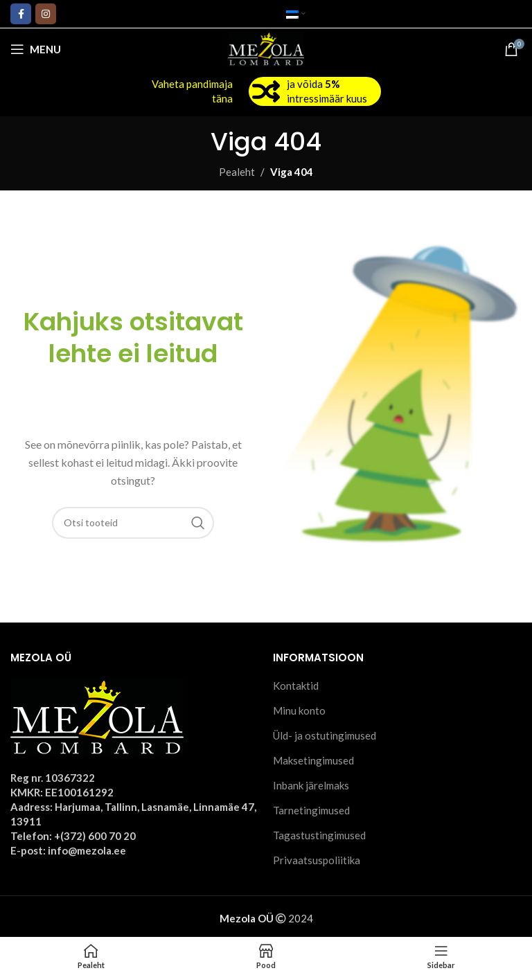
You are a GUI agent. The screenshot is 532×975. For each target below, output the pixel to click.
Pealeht (237, 172)
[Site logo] (266, 48)
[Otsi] (133, 523)
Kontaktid (296, 685)
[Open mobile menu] (35, 49)
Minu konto (299, 710)
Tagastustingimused (319, 835)
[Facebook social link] (20, 13)
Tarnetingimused (311, 810)
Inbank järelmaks (311, 785)
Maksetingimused (313, 760)
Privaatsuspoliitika (316, 860)
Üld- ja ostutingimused (324, 735)
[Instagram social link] (45, 13)
